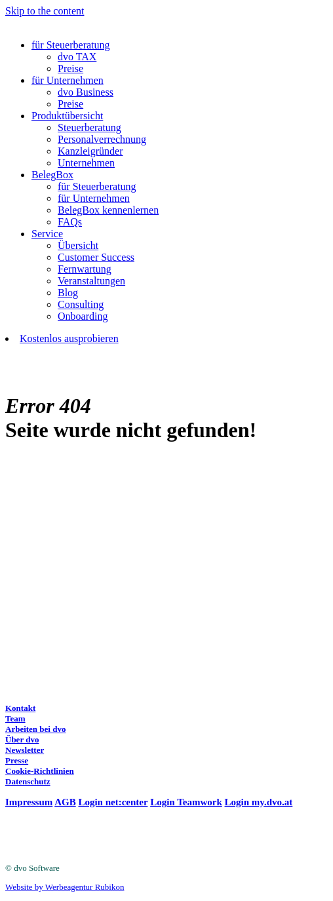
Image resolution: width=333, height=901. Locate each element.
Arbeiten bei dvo (35, 729)
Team (15, 718)
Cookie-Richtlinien (39, 771)
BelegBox (52, 174)
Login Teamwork (186, 802)
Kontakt (20, 708)
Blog (68, 292)
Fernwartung (84, 269)
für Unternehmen (67, 80)
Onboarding (83, 316)
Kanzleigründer (90, 151)
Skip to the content (44, 10)
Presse (16, 760)
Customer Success (96, 257)
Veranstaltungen (91, 280)
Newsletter (24, 750)
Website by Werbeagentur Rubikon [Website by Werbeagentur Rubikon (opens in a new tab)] (64, 887)
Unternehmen (86, 162)
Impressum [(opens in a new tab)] (28, 802)
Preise (70, 68)
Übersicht (78, 245)
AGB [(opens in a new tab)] (65, 802)
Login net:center (112, 802)
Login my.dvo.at (259, 802)
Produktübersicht (67, 115)
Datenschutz (27, 781)
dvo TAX (77, 56)
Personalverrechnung (102, 139)
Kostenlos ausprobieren (69, 338)
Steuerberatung (89, 127)
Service (47, 233)
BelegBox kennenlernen (108, 210)
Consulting (81, 304)
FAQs (70, 221)
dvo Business (85, 92)
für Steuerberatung (70, 44)
